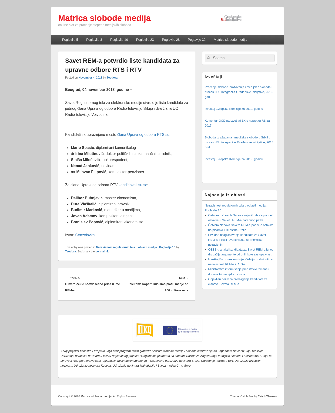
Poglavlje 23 (145, 39)
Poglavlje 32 (197, 39)
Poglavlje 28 (171, 39)
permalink (102, 251)
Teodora (112, 77)
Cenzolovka (85, 235)
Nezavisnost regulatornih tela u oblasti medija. (127, 247)
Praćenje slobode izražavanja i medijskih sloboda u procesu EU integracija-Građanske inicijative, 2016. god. (239, 92)
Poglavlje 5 (70, 39)
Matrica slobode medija (104, 18)
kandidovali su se (133, 185)
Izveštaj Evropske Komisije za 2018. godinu (234, 108)
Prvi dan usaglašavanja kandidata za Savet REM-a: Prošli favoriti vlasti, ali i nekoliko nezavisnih (237, 239)
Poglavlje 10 (119, 39)
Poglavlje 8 (94, 39)
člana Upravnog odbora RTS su (142, 135)
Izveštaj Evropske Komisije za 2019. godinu (234, 159)
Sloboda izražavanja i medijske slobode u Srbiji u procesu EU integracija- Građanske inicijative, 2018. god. (239, 142)
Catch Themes (267, 396)
